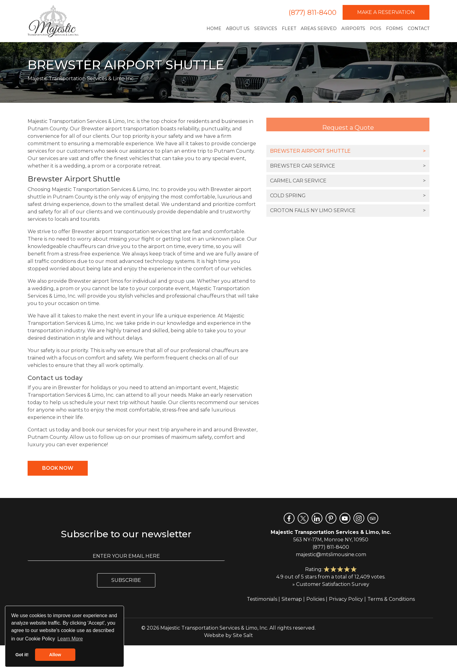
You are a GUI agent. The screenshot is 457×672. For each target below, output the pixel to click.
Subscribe (126, 580)
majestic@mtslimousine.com (331, 554)
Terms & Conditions (391, 599)
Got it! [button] (22, 654)
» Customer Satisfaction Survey (330, 584)
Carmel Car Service (348, 181)
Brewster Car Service (348, 166)
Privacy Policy (346, 599)
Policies (315, 599)
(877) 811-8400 (312, 12)
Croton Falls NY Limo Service (348, 210)
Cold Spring (348, 195)
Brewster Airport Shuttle (348, 151)
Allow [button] (55, 654)
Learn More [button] (70, 638)
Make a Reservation (386, 12)
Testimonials (262, 599)
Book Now (57, 468)
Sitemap (292, 599)
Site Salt (243, 635)
